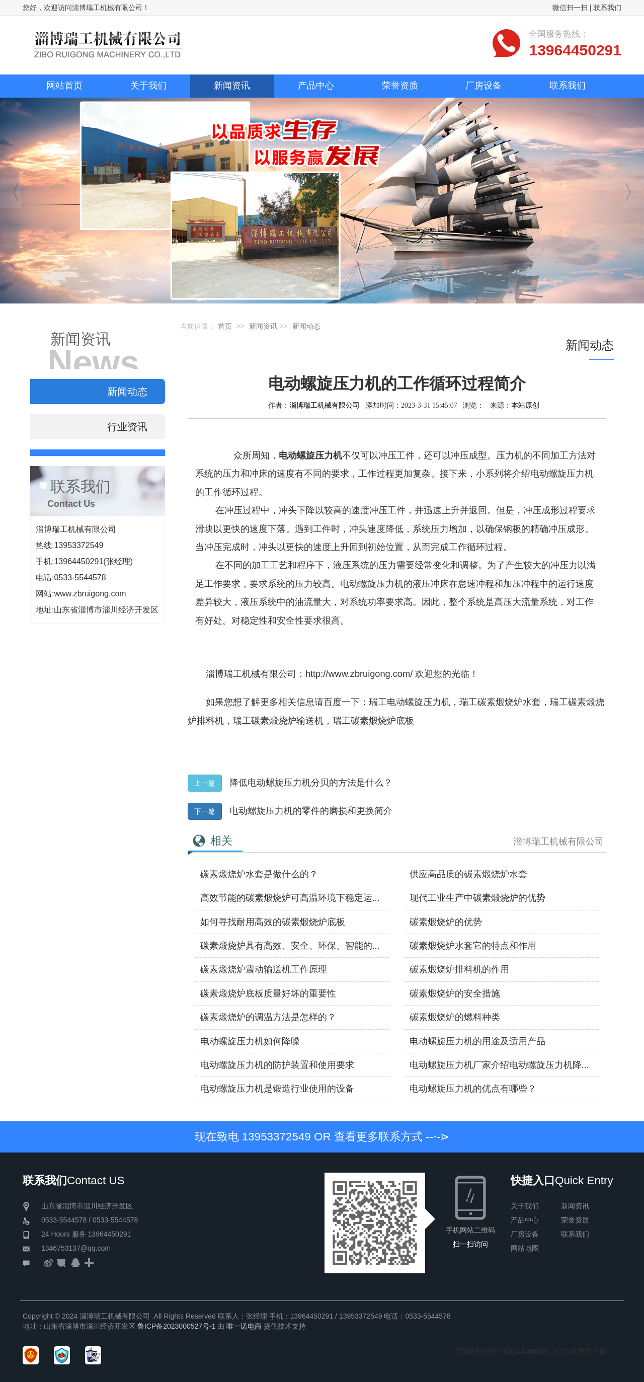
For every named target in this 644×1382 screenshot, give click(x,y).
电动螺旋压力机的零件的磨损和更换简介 (310, 811)
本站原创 (525, 405)
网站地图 (525, 1248)
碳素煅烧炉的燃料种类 (455, 1017)
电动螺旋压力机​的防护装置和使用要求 (277, 1065)
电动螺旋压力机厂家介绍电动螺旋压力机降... (499, 1065)
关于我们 (525, 1206)
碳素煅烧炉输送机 (287, 721)
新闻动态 (306, 326)
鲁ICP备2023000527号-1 (176, 1326)
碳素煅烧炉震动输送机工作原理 (263, 969)
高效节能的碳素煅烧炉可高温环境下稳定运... (290, 898)
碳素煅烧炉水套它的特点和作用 (473, 946)
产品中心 (525, 1220)
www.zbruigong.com (90, 593)
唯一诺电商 (244, 1326)
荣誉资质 (575, 1220)
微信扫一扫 (570, 8)
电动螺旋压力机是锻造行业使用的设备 (277, 1089)
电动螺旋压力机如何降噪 (250, 1041)
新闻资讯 (263, 326)
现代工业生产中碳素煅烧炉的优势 (477, 898)
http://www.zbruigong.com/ (359, 674)
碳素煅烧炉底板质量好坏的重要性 (268, 993)
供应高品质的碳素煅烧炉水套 (468, 874)
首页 (225, 326)
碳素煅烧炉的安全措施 (455, 993)
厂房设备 (525, 1234)
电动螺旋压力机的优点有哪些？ (473, 1089)
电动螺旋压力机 (418, 702)
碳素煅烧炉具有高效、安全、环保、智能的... (290, 946)
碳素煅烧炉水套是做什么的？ (259, 874)
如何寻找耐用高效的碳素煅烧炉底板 (272, 922)
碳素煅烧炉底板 (382, 721)
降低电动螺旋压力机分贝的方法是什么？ (310, 783)
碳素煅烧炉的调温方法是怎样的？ (268, 1017)
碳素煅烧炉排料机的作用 (459, 969)
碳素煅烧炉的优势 (446, 922)
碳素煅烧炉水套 (509, 702)
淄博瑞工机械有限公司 (324, 405)
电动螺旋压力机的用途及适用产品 (477, 1041)
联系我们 (607, 8)
